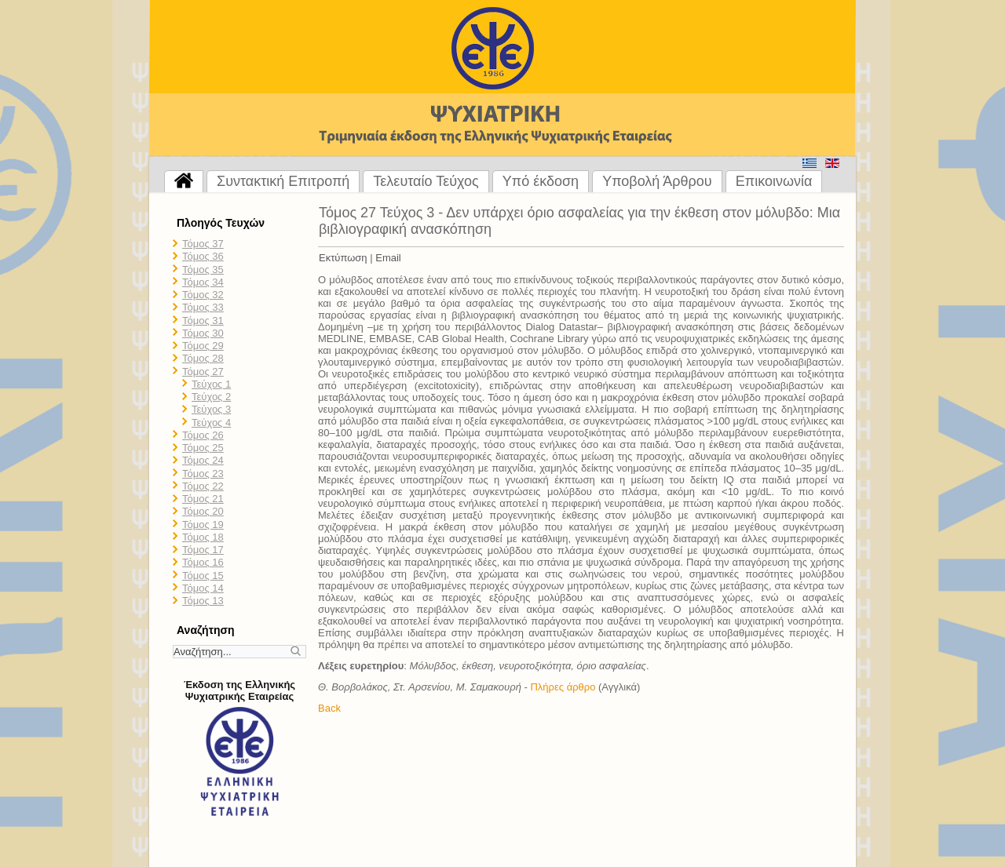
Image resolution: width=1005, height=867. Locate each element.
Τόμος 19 (203, 524)
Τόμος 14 (203, 588)
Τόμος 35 (203, 269)
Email (388, 258)
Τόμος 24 (203, 460)
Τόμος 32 (203, 295)
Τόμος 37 (203, 244)
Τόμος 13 (203, 601)
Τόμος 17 (203, 550)
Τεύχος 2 (211, 397)
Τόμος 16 (203, 562)
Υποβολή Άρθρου (657, 181)
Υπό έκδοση (540, 181)
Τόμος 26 (203, 435)
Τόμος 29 (203, 346)
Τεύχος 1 (211, 384)
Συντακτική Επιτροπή (283, 181)
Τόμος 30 (203, 333)
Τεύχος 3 (211, 409)
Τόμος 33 (203, 307)
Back (329, 708)
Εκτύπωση (343, 258)
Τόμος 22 (203, 486)
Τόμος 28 (203, 358)
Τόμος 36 (203, 256)
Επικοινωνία (774, 181)
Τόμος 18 (203, 537)
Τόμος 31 (203, 320)
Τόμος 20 (203, 511)
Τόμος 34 (203, 282)
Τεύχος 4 (211, 422)
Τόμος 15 (203, 575)
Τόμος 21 (203, 499)
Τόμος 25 (203, 448)
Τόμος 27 (203, 371)
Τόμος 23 (203, 473)
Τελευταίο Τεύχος (425, 181)
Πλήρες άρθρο (562, 687)
